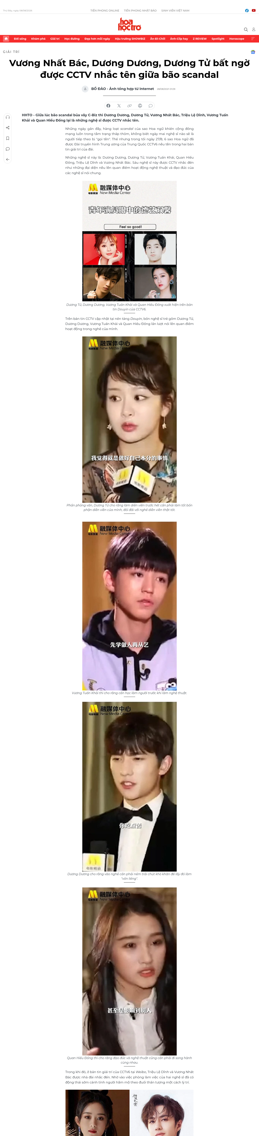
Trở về (7, 159)
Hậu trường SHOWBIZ (130, 38)
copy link (129, 106)
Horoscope (236, 38)
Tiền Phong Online (104, 10)
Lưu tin (7, 138)
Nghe (7, 117)
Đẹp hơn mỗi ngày (97, 38)
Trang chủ (6, 39)
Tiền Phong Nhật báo (140, 10)
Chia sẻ (7, 128)
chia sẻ (108, 106)
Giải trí (54, 38)
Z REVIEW (200, 38)
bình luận (150, 106)
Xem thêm (253, 39)
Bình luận (7, 149)
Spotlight (218, 38)
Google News (253, 52)
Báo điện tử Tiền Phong (129, 24)
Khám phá (38, 38)
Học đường (72, 38)
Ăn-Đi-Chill (157, 38)
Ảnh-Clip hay (179, 38)
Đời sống (20, 38)
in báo (140, 106)
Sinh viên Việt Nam (175, 10)
